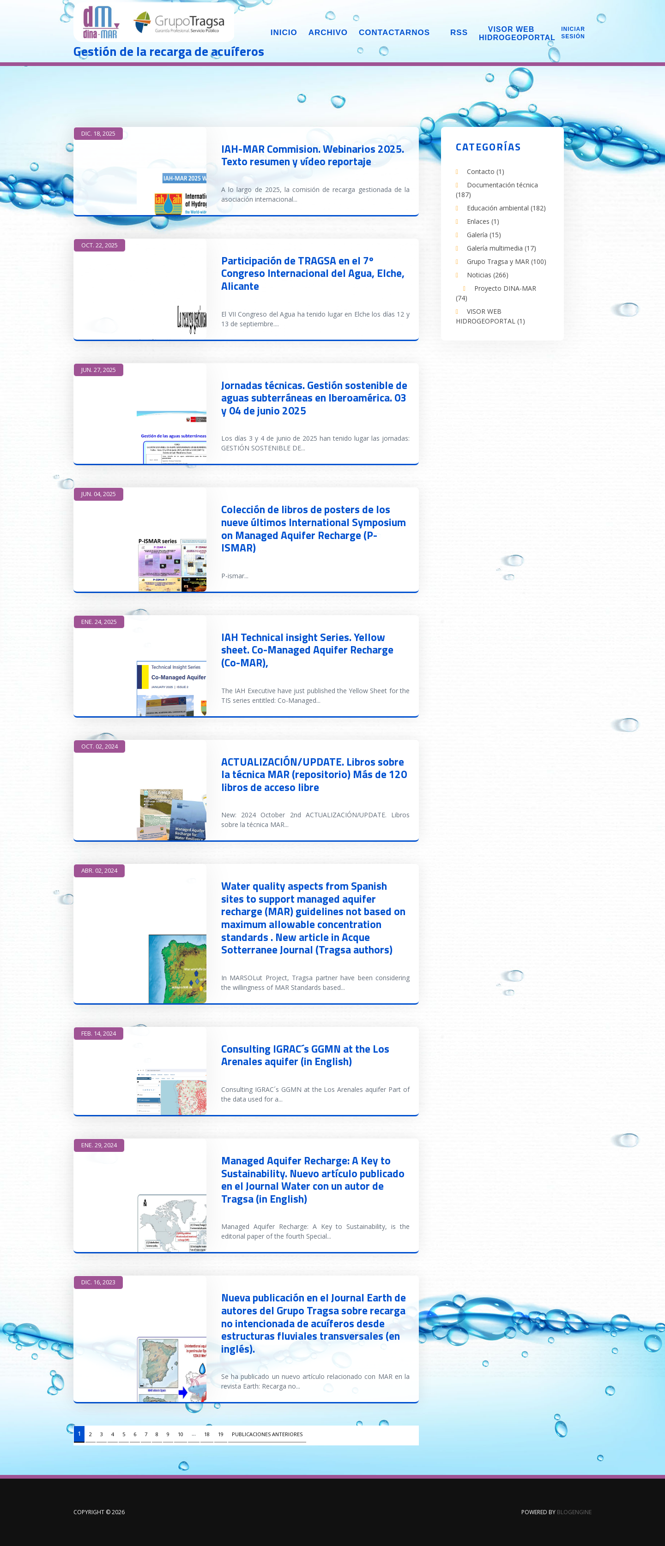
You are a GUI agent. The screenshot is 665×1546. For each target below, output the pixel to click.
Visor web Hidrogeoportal (511, 33)
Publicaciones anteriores (267, 1434)
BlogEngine (574, 1512)
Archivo (328, 32)
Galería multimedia (501, 248)
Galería (484, 234)
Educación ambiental (506, 208)
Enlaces (483, 221)
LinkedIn (464, 363)
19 (221, 1434)
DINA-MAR (154, 23)
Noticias (487, 274)
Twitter (507, 363)
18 (207, 1434)
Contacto (485, 171)
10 (180, 1434)
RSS (459, 32)
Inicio (284, 32)
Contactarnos (394, 32)
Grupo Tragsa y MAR (506, 261)
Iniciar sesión (573, 33)
